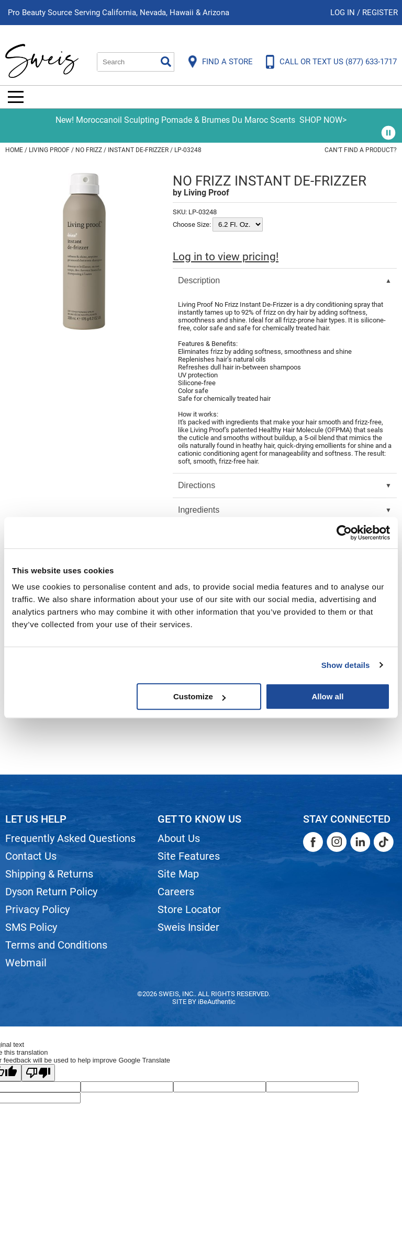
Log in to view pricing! (225, 256)
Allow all (327, 696)
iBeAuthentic (217, 1002)
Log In (343, 12)
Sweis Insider (188, 927)
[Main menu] (15, 97)
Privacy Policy (37, 909)
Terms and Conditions (56, 945)
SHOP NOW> (323, 120)
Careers (176, 891)
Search (166, 61)
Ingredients (198, 509)
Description (199, 280)
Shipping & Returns (49, 874)
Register (380, 12)
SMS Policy (31, 927)
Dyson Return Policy (51, 891)
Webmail (26, 962)
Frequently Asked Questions (70, 838)
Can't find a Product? (361, 150)
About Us (179, 838)
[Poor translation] (38, 1072)
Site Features (189, 856)
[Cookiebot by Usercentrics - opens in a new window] (344, 532)
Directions (196, 485)
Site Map (178, 874)
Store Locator (189, 909)
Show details (345, 665)
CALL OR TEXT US (338, 61)
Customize (199, 696)
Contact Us (31, 856)
